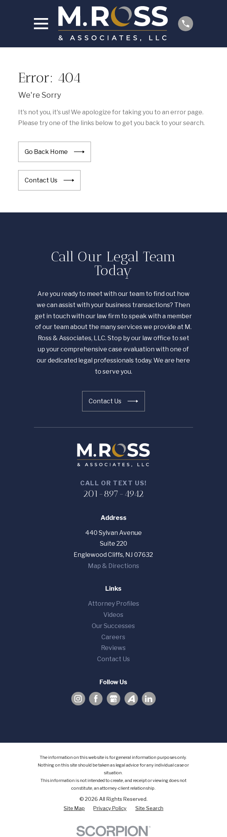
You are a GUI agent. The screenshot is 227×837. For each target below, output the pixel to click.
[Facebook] (95, 698)
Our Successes (113, 626)
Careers (113, 637)
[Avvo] (131, 698)
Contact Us (113, 659)
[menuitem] (74, 808)
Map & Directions (113, 566)
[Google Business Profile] (113, 698)
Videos (113, 614)
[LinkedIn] (148, 698)
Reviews (113, 648)
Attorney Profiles (113, 603)
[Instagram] (78, 698)
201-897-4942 (113, 493)
